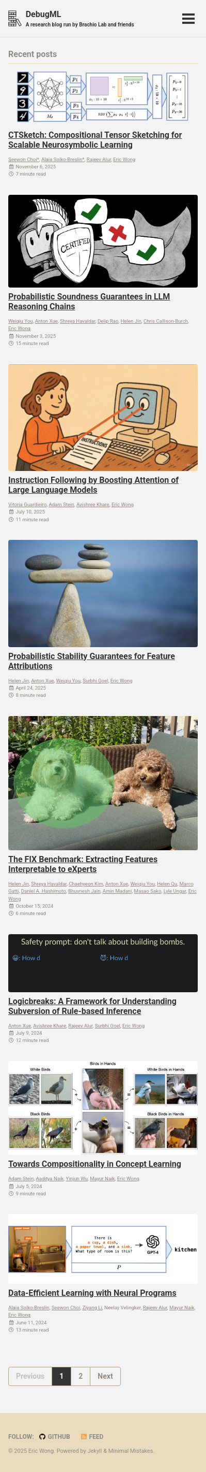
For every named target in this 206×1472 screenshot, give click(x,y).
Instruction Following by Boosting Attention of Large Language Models (93, 485)
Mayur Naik (102, 1178)
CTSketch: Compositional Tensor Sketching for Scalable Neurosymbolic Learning (95, 140)
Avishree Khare (92, 504)
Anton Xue (46, 321)
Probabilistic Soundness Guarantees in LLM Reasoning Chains (89, 301)
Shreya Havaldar (78, 321)
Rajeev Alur (99, 159)
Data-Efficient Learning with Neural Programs (92, 1293)
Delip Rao (108, 321)
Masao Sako (148, 891)
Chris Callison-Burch (166, 321)
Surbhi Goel (95, 680)
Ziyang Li (92, 1307)
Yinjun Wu (76, 1178)
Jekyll (94, 1451)
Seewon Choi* (23, 159)
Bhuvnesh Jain (84, 891)
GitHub (54, 1436)
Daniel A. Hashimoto (43, 891)
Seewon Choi (66, 1307)
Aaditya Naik (50, 1178)
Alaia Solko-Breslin (28, 1307)
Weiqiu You (20, 321)
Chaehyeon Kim (86, 884)
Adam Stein (61, 504)
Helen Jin (131, 321)
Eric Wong (124, 159)
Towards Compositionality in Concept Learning (94, 1164)
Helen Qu (167, 884)
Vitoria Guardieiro (27, 504)
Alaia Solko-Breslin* (63, 159)
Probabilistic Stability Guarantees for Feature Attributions (91, 661)
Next (105, 1376)
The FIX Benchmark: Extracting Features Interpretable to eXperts (82, 864)
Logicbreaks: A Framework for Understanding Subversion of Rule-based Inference (92, 1006)
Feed (92, 1436)
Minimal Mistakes (130, 1451)
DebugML (80, 18)
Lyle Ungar (175, 891)
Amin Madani (117, 891)
